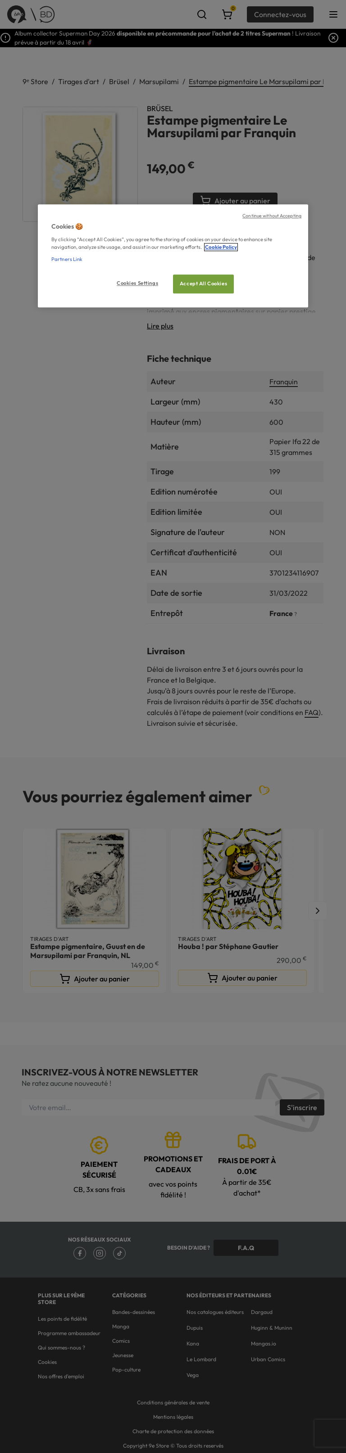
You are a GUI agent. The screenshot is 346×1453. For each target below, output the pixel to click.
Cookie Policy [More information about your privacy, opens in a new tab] (221, 247)
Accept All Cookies (203, 283)
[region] (173, 256)
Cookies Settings (137, 283)
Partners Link (66, 259)
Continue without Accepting (271, 216)
